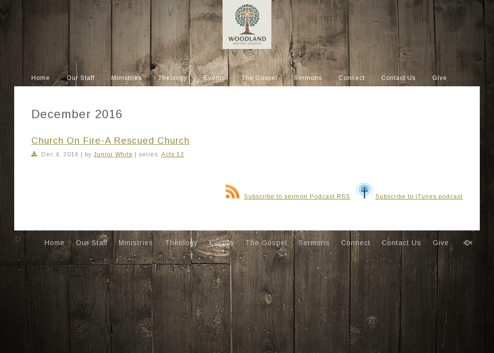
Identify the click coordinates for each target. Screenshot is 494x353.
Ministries (126, 78)
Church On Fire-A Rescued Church (110, 140)
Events (214, 78)
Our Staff (81, 78)
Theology (172, 78)
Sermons (308, 78)
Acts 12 (172, 154)
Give (439, 78)
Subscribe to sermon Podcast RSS (287, 196)
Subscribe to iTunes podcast (409, 196)
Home (40, 78)
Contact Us (398, 78)
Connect (352, 78)
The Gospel (259, 78)
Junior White (113, 154)
